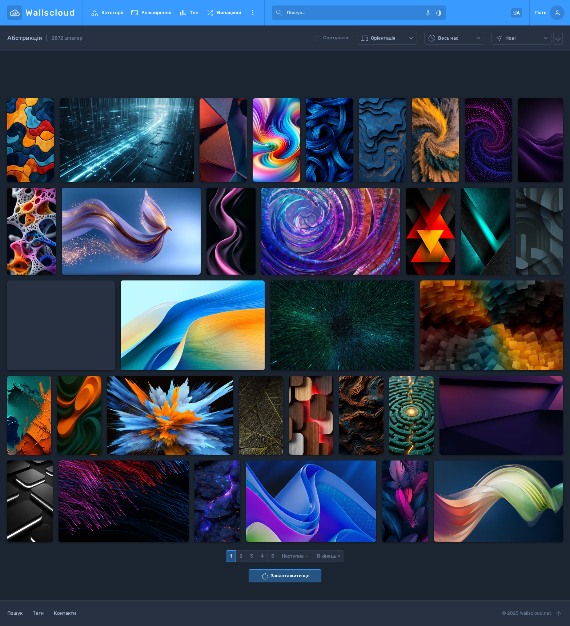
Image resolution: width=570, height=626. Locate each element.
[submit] (279, 12)
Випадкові (223, 12)
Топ (188, 12)
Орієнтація (388, 38)
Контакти (65, 613)
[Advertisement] (285, 74)
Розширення (150, 12)
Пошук (15, 613)
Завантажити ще (285, 576)
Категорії (106, 12)
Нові (522, 38)
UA (516, 13)
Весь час (455, 38)
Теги (38, 613)
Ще (252, 12)
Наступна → (295, 556)
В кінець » (328, 556)
